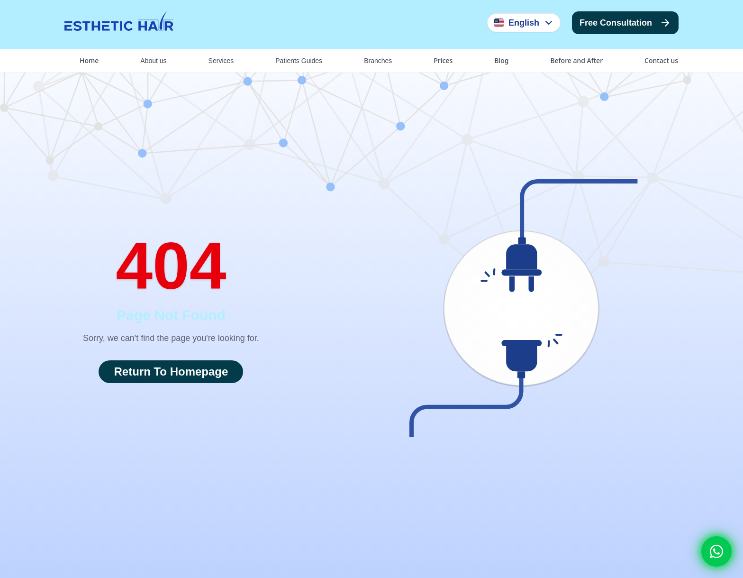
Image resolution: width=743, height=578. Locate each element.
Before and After (576, 60)
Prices (443, 60)
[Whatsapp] (716, 551)
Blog (501, 60)
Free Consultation (625, 22)
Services (221, 60)
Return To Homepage (171, 371)
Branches (378, 60)
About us (153, 60)
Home (89, 60)
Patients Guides (298, 60)
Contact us (661, 60)
